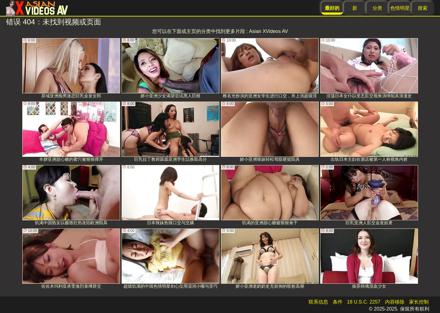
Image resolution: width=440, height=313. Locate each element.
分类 (377, 8)
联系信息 (318, 301)
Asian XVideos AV (268, 31)
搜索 (422, 8)
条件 (338, 301)
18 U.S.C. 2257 (363, 301)
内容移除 (395, 301)
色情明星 (400, 8)
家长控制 (419, 301)
